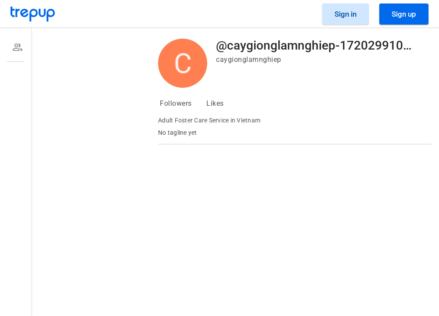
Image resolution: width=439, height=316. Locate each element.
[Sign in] (345, 14)
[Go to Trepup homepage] (33, 14)
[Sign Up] (403, 14)
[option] (16, 47)
